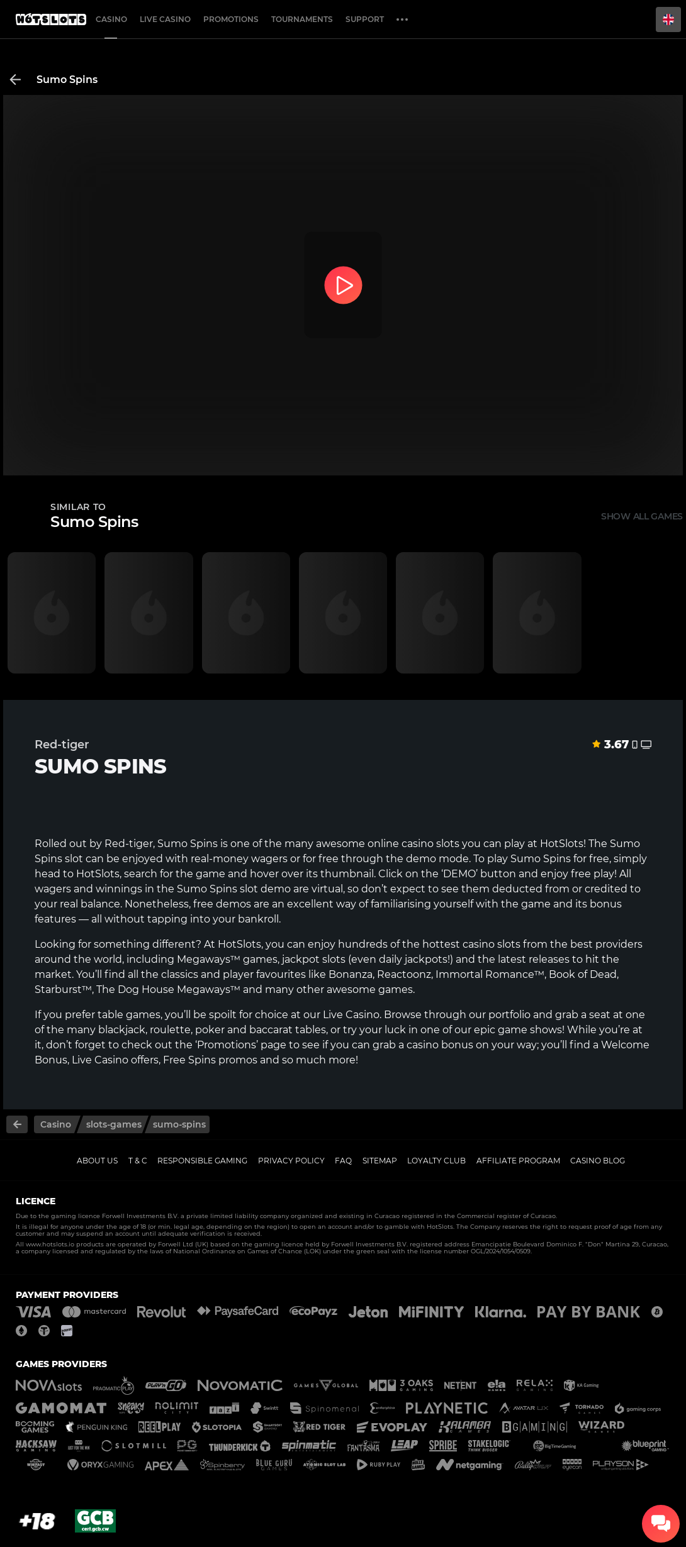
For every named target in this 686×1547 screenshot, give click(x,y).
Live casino (165, 19)
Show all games (642, 516)
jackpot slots (314, 959)
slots (508, 944)
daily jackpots (413, 959)
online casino (401, 844)
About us (97, 1160)
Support (365, 19)
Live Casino (351, 1015)
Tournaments (302, 19)
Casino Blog (597, 1160)
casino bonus (440, 1045)
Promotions (231, 19)
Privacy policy (291, 1160)
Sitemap (380, 1160)
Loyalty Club (436, 1160)
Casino (111, 19)
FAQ (343, 1160)
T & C (137, 1160)
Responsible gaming (202, 1160)
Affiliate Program (518, 1160)
